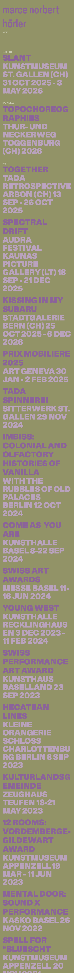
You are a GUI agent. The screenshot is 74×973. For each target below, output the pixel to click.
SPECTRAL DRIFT (25, 227)
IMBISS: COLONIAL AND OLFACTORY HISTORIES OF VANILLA (35, 455)
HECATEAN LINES (26, 712)
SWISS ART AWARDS (26, 575)
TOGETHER (25, 169)
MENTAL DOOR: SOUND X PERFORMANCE (35, 903)
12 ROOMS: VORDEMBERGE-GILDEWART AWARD (37, 836)
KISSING (20, 300)
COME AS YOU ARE (32, 530)
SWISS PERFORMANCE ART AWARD (35, 662)
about (5, 32)
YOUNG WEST (31, 608)
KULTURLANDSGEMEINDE (37, 782)
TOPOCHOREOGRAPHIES (36, 114)
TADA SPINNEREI (25, 396)
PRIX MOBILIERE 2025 (36, 358)
